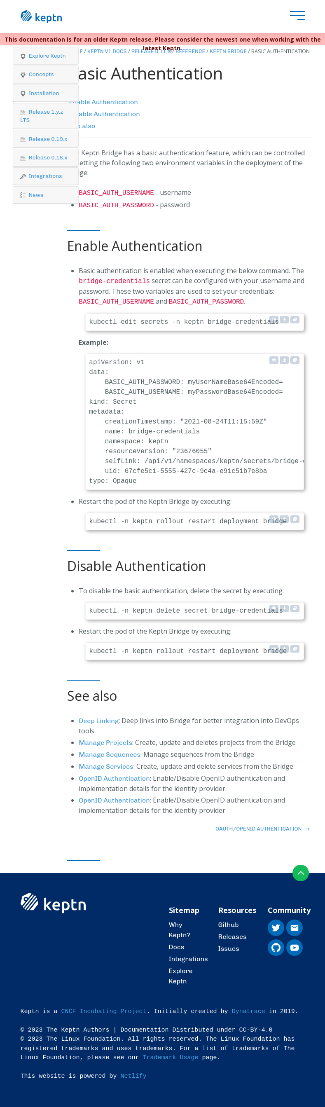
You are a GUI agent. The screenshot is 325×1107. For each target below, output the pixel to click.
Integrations (188, 956)
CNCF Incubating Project (104, 1008)
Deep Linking (99, 717)
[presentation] (295, 17)
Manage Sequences (109, 751)
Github (228, 921)
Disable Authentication (104, 114)
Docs (177, 944)
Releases (232, 933)
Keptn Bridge (228, 51)
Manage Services (106, 763)
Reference (190, 51)
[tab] (45, 56)
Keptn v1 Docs (107, 51)
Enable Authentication (103, 102)
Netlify (134, 1073)
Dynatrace (248, 1008)
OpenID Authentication (114, 775)
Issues (228, 945)
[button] (45, 55)
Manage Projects (105, 739)
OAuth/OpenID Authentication (262, 825)
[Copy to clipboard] (294, 316)
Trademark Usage (171, 1054)
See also (82, 126)
